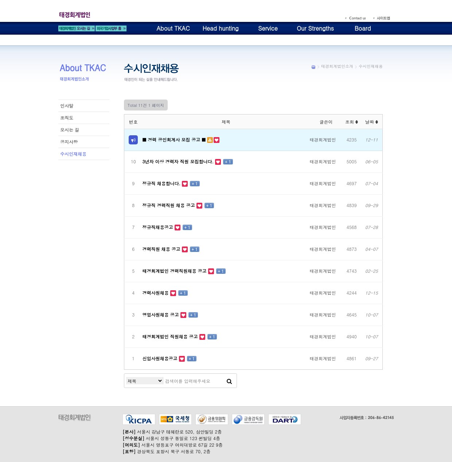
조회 (351, 122)
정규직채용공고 (159, 227)
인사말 (66, 105)
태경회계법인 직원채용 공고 (171, 336)
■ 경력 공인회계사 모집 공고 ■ (175, 139)
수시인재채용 (73, 154)
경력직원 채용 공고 (162, 249)
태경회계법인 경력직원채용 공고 (175, 271)
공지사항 (69, 142)
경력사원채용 (156, 293)
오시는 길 (69, 130)
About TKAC (173, 28)
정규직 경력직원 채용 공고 (169, 205)
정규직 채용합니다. (162, 183)
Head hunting (220, 28)
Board (363, 28)
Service (267, 28)
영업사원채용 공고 (161, 314)
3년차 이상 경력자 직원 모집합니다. (179, 161)
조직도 (66, 117)
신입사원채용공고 (161, 358)
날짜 (371, 122)
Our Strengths (315, 28)
